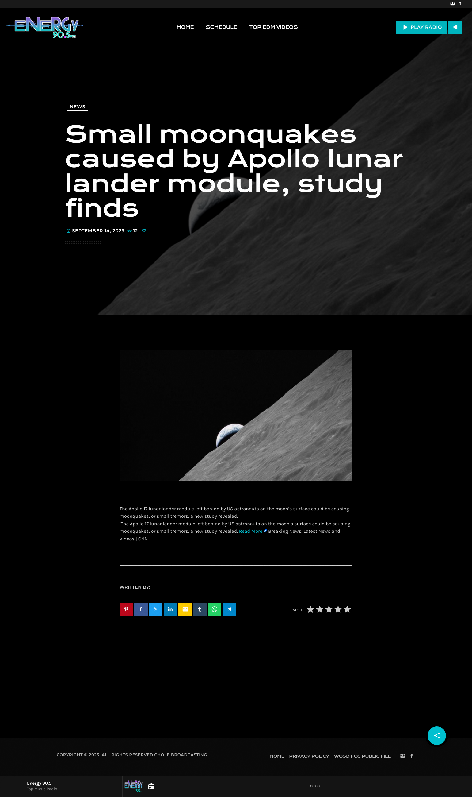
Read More (250, 531)
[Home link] (44, 27)
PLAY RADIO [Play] (421, 27)
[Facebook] (460, 4)
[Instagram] (452, 4)
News (78, 107)
